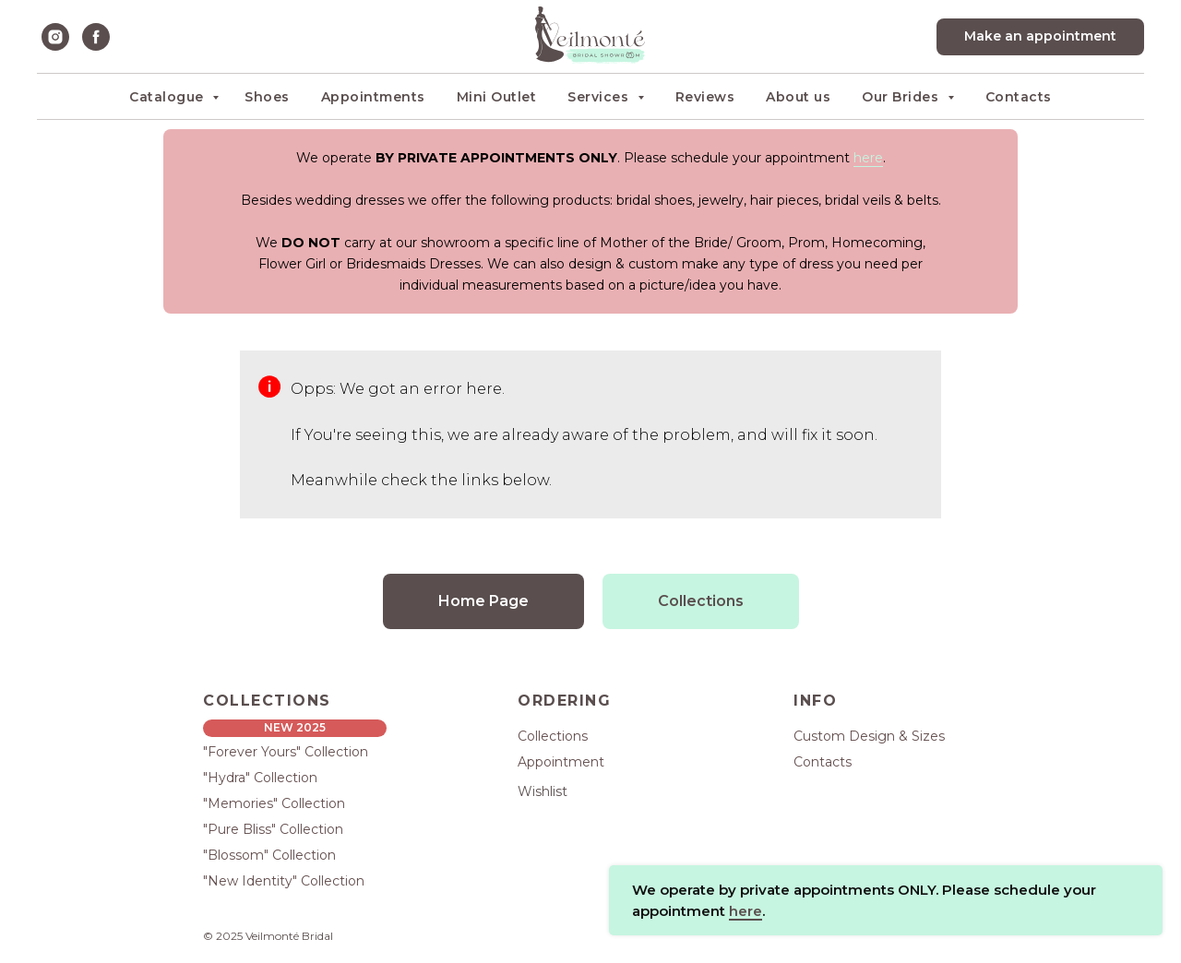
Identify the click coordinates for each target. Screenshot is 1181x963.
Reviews (705, 97)
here (868, 157)
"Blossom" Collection (269, 855)
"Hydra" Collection (260, 777)
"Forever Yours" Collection (285, 751)
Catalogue (168, 97)
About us (798, 97)
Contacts (1018, 97)
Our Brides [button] (902, 97)
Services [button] (600, 97)
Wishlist (542, 791)
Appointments (373, 97)
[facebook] (96, 37)
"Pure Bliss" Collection (273, 829)
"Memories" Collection (274, 803)
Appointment (561, 762)
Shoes (267, 97)
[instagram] (55, 37)
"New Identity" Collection (283, 881)
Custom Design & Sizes (869, 736)
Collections (553, 736)
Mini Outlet (497, 97)
